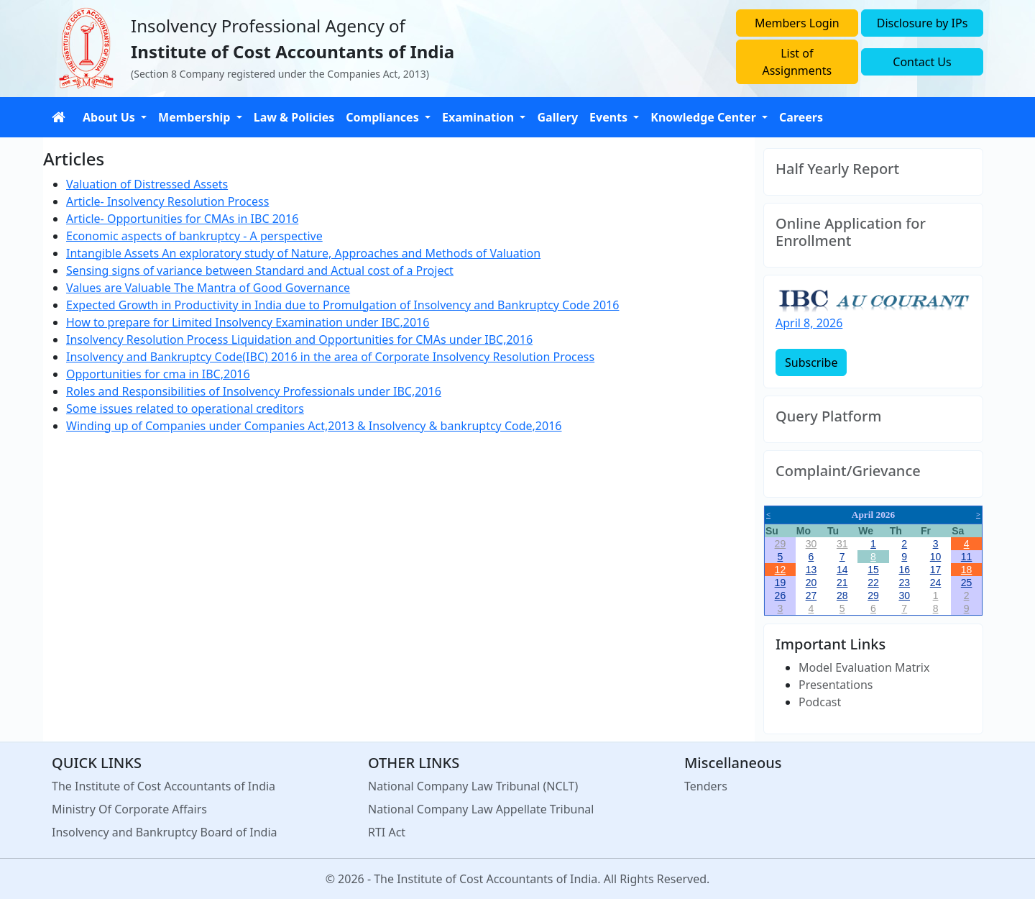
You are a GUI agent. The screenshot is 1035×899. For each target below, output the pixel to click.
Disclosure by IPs (922, 23)
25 (966, 582)
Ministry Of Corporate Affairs (129, 809)
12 (780, 569)
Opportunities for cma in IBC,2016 (158, 374)
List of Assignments (797, 61)
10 (936, 556)
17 (936, 569)
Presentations (836, 685)
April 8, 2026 (809, 323)
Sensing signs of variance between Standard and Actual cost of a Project (260, 270)
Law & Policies (294, 117)
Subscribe (811, 362)
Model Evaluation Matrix (864, 667)
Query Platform (828, 416)
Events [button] (609, 117)
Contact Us (922, 62)
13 (811, 569)
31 (842, 543)
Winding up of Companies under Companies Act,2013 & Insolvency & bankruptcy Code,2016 (313, 426)
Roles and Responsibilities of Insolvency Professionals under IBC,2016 (253, 391)
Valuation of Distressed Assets (147, 184)
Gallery (557, 117)
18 (966, 569)
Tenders (705, 786)
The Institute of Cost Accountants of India (163, 786)
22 (873, 582)
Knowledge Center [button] (704, 117)
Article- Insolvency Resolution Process (167, 201)
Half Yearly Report (837, 169)
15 (873, 569)
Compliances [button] (384, 117)
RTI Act (386, 832)
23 (904, 582)
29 (780, 543)
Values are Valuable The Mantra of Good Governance (208, 288)
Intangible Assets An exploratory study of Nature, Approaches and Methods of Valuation (303, 253)
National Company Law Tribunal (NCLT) (473, 786)
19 (780, 582)
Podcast (820, 702)
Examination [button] (479, 117)
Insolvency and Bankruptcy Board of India (164, 832)
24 (936, 582)
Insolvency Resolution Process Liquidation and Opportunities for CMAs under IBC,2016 (299, 339)
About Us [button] (110, 117)
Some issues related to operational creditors (185, 408)
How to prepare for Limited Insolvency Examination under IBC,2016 (247, 322)
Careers (801, 117)
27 (811, 595)
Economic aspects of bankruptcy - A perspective (194, 236)
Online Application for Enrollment (851, 232)
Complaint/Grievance (848, 471)
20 (811, 582)
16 (904, 569)
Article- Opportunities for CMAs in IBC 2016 (182, 219)
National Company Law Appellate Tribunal (481, 809)
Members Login (797, 23)
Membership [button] (196, 117)
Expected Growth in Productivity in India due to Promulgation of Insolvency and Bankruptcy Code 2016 (342, 305)
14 (842, 569)
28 (842, 595)
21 (842, 582)
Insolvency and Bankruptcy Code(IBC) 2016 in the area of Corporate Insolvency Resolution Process (330, 357)
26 (780, 595)
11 (966, 556)
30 (811, 543)
